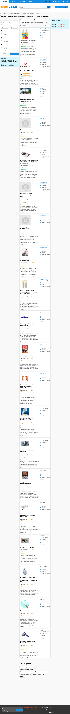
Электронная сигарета (26, 610)
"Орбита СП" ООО (44, 28)
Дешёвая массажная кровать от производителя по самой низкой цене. (29, 515)
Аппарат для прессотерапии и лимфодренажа (28, 259)
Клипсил (22, 676)
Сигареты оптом (39, 22)
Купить (32, 42)
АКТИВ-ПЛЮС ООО (45, 279)
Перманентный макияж (41, 671)
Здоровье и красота (14, 13)
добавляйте (4, 64)
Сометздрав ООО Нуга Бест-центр (45, 247)
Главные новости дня (46, 707)
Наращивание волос (39, 19)
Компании (22, 1)
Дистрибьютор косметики (26, 671)
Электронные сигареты (26, 19)
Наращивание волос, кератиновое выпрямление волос (28, 195)
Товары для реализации (26, 667)
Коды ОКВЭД (44, 709)
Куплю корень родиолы (27, 129)
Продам (5, 33)
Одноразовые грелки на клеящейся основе (27, 482)
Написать (44, 32)
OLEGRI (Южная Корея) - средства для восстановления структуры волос (29, 292)
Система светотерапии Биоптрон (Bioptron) (26, 418)
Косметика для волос (25, 674)
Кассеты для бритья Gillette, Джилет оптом (28, 324)
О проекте (50, 712)
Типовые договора (45, 710)
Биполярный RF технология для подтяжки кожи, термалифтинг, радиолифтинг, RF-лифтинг (29, 579)
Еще (30, 1)
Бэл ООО (42, 118)
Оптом (5, 50)
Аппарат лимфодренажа (26, 22)
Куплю (5, 34)
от (4, 27)
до (14, 27)
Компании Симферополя (30, 707)
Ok (19, 710)
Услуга (5, 48)
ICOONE (42, 344)
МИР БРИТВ (43, 59)
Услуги (13, 1)
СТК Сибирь (43, 373)
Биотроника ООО (44, 215)
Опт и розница (7, 47)
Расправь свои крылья (27, 99)
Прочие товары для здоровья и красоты (30, 13)
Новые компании (28, 709)
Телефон (44, 34)
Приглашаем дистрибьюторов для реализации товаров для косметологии (29, 162)
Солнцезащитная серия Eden (28, 40)
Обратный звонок (46, 35)
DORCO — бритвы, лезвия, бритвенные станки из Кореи (28, 71)
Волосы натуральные (38, 674)
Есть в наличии (7, 40)
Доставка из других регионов (10, 22)
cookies (12, 708)
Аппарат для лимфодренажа (28, 355)
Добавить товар (60, 7)
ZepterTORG (43, 407)
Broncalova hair (43, 182)
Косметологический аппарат (27, 669)
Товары (4, 1)
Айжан (41, 88)
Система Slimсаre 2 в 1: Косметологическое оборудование (26, 386)
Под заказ (6, 41)
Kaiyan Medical (43, 149)
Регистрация (58, 1)
